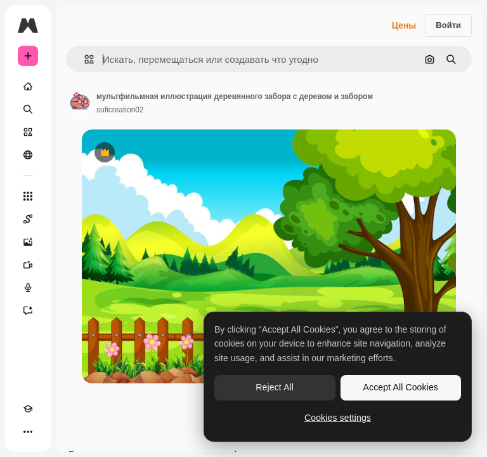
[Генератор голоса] (28, 287)
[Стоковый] (28, 132)
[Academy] (28, 409)
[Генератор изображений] (28, 242)
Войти (448, 25)
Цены (404, 25)
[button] (84, 59)
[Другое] (28, 431)
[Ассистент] (28, 310)
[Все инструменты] (28, 196)
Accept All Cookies (400, 387)
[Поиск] (28, 109)
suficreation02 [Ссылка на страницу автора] (120, 109)
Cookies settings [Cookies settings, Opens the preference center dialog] (337, 418)
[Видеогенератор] (28, 265)
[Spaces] (28, 219)
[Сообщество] (28, 155)
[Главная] (28, 86)
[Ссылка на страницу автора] (79, 101)
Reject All (275, 387)
